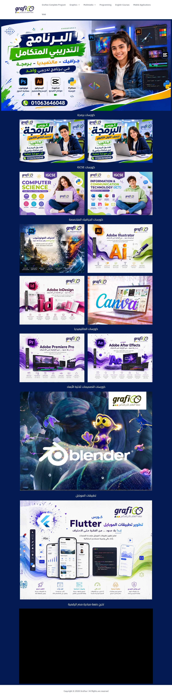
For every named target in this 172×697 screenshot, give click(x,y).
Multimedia (89, 5)
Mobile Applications (142, 4)
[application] (78, 5)
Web (44, 14)
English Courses (122, 4)
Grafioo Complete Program (54, 4)
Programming (105, 4)
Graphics (75, 5)
